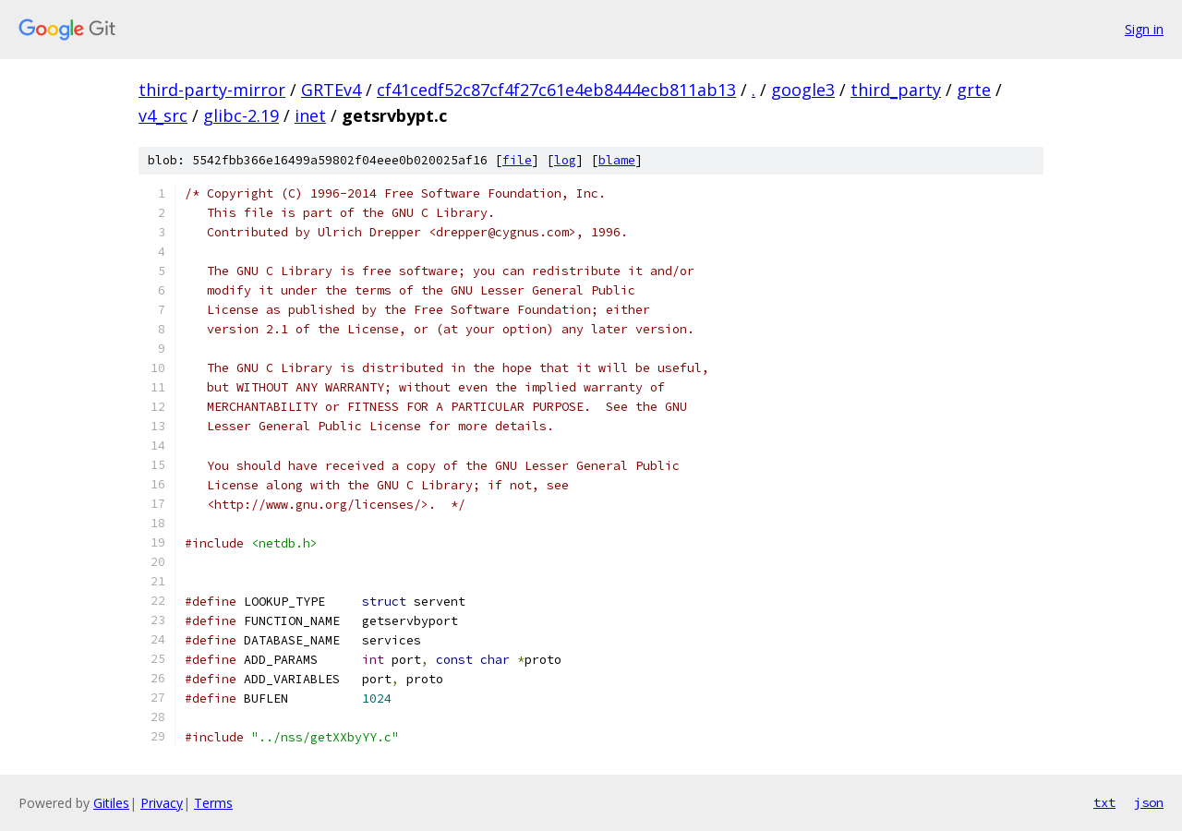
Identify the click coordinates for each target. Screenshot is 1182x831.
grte (974, 89)
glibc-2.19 (241, 115)
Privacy (161, 803)
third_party (895, 89)
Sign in (1144, 29)
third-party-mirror (212, 89)
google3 (803, 89)
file (517, 160)
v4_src (163, 115)
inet (310, 115)
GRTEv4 (331, 89)
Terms (213, 803)
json (1149, 802)
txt (1104, 802)
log (565, 160)
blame (616, 160)
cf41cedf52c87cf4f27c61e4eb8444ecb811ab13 (556, 89)
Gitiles (111, 803)
